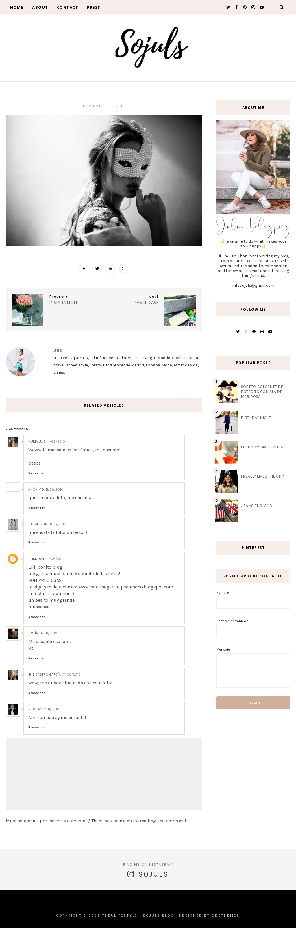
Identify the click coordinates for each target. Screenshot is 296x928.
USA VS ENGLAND (256, 505)
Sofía (33, 633)
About (40, 7)
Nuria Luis (37, 441)
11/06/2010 (56, 441)
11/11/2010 (51, 709)
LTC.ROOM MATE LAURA (262, 447)
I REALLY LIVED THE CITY (262, 476)
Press (94, 7)
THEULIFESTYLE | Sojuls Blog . (139, 916)
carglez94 (37, 524)
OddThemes (226, 916)
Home (16, 7)
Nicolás (35, 709)
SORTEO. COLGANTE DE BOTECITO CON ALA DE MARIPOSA (262, 391)
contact (68, 7)
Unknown (36, 559)
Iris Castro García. (44, 674)
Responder (36, 473)
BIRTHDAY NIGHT (256, 417)
